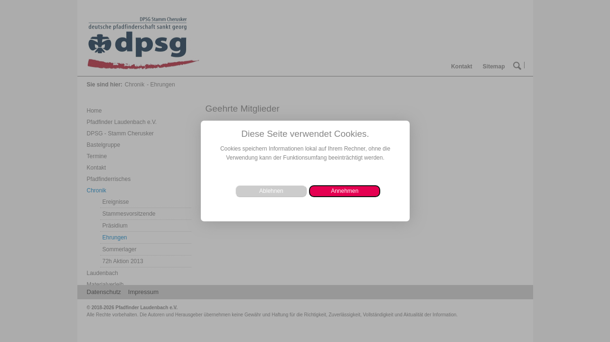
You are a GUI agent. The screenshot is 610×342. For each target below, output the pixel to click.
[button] (344, 191)
